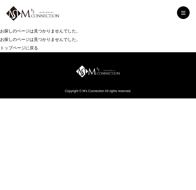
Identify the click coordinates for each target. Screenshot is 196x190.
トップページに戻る (19, 48)
